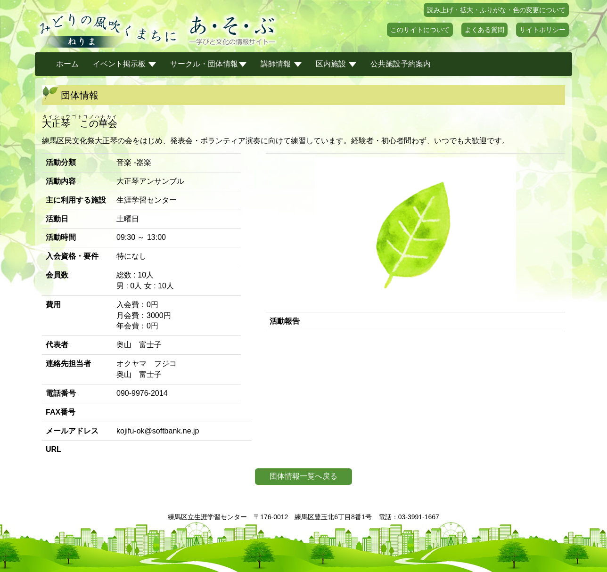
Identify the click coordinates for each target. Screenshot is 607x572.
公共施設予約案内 (400, 64)
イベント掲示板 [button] (124, 64)
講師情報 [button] (281, 64)
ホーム (67, 64)
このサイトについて (420, 29)
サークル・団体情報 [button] (208, 64)
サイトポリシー (542, 29)
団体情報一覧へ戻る (303, 476)
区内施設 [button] (336, 64)
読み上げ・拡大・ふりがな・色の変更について (496, 10)
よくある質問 (484, 29)
